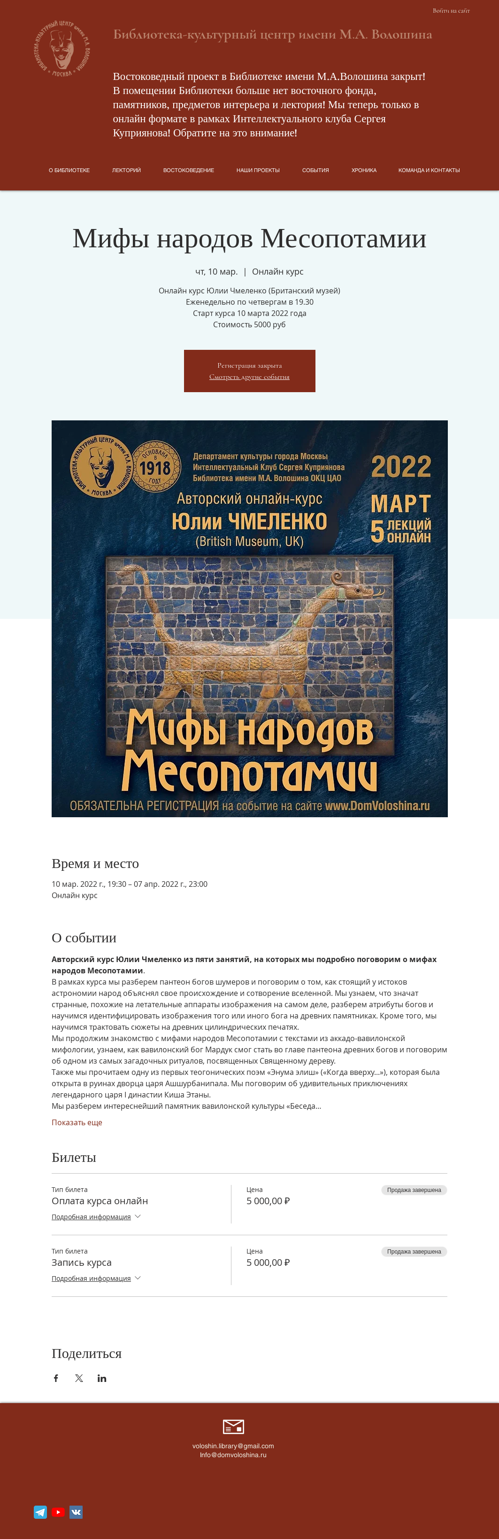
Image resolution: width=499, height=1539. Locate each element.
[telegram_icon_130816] (40, 1512)
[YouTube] (58, 1512)
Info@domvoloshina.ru (233, 1455)
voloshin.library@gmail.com (233, 1446)
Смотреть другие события (249, 376)
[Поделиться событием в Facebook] (56, 1378)
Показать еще (77, 1122)
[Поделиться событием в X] (79, 1378)
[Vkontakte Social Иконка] (76, 1512)
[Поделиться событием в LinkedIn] (102, 1378)
